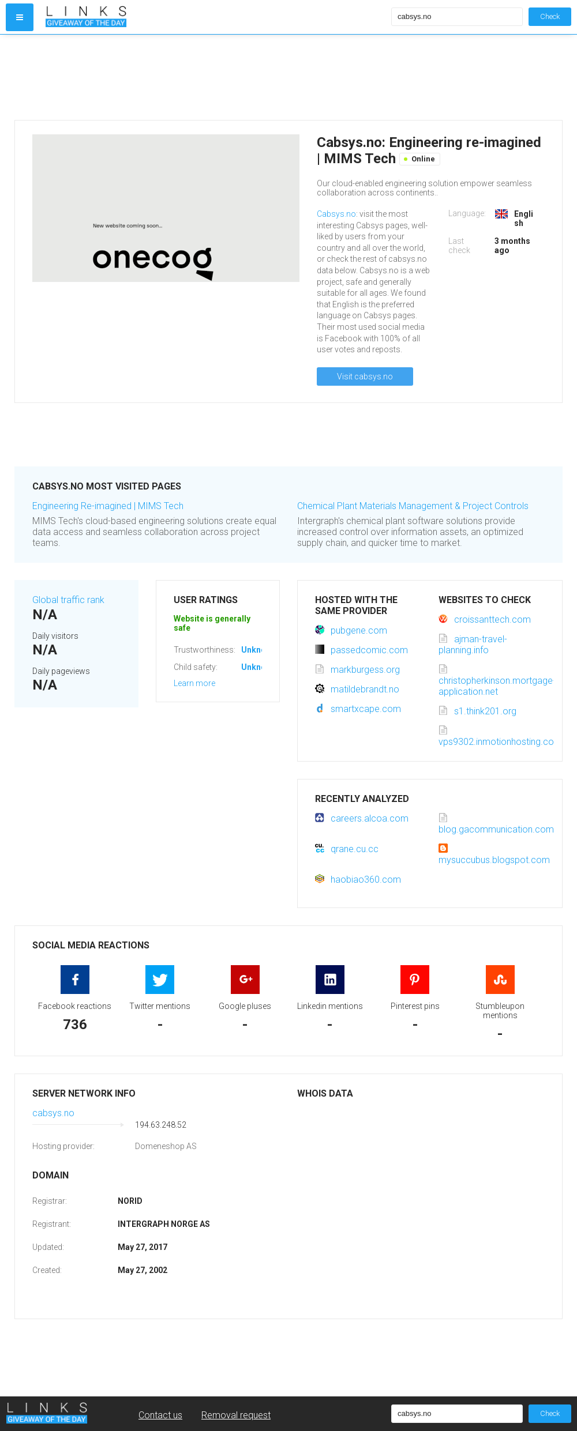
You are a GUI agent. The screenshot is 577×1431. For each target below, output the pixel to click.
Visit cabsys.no (365, 376)
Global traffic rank (68, 599)
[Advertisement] (215, 77)
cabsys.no (53, 1113)
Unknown (258, 649)
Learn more (194, 683)
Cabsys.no (336, 214)
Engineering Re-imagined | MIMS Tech (107, 505)
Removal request (236, 1415)
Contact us (160, 1415)
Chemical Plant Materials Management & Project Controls (413, 505)
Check (550, 16)
